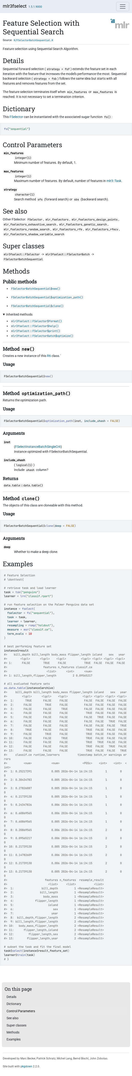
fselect (27, 609)
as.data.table (14, 688)
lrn (22, 596)
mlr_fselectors (57, 219)
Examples (14, 1039)
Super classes (16, 1025)
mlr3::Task (114, 181)
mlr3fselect (15, 6)
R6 (49, 356)
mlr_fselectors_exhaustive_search (30, 224)
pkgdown (26, 1066)
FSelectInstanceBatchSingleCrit (38, 447)
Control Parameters (21, 1011)
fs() (107, 117)
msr (26, 629)
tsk (17, 592)
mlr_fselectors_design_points (95, 219)
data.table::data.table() (23, 485)
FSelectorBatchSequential (23, 376)
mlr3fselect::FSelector (22, 254)
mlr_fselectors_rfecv (102, 229)
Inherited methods (19, 314)
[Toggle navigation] (122, 6)
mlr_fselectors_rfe (67, 229)
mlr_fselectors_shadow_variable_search (34, 234)
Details (11, 997)
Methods (13, 1032)
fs (28, 613)
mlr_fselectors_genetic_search (83, 224)
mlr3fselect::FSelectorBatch (68, 254)
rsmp (32, 625)
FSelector (16, 117)
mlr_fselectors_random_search (27, 229)
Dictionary (14, 1004)
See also (12, 1018)
